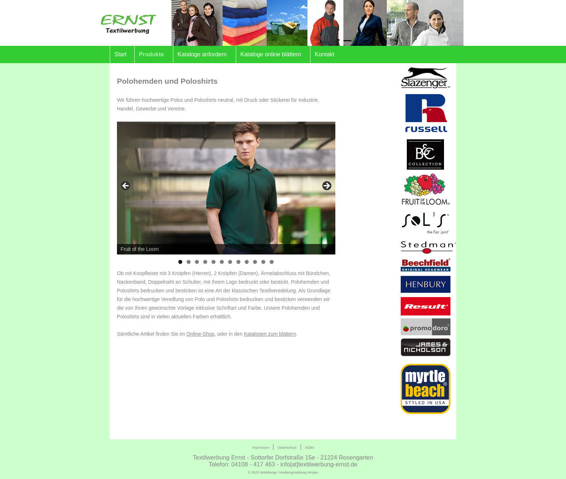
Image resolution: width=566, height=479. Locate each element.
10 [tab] (255, 262)
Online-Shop (200, 334)
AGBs (309, 447)
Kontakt (324, 54)
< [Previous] (126, 186)
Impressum (260, 447)
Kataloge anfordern (202, 54)
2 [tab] (189, 262)
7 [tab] (230, 262)
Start (120, 54)
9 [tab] (247, 262)
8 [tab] (238, 262)
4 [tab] (205, 262)
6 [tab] (222, 262)
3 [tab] (197, 262)
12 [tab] (272, 262)
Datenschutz (287, 447)
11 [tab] (263, 262)
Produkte (151, 54)
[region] (226, 188)
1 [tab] (180, 262)
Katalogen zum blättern (270, 334)
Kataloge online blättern (270, 54)
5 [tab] (213, 262)
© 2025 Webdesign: (283, 472)
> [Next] (326, 186)
